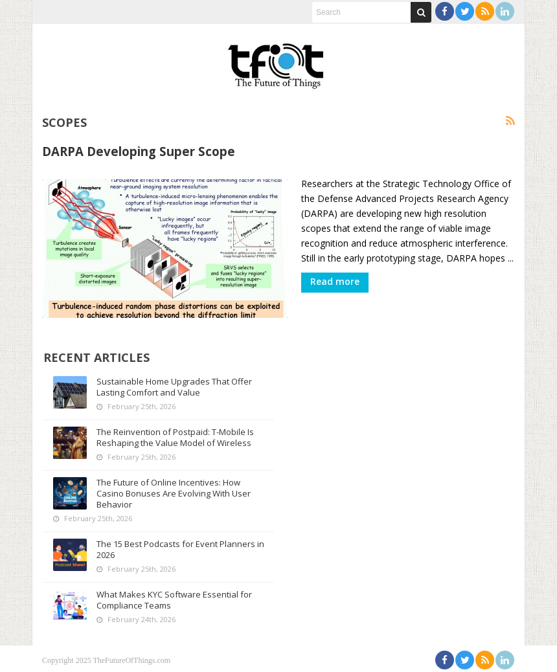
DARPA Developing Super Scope (138, 151)
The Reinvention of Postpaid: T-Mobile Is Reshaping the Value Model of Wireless (176, 434)
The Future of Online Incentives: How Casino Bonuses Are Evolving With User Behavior (174, 490)
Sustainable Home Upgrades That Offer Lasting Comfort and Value (175, 383)
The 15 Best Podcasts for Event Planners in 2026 (176, 546)
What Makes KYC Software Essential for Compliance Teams (175, 596)
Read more (334, 281)
